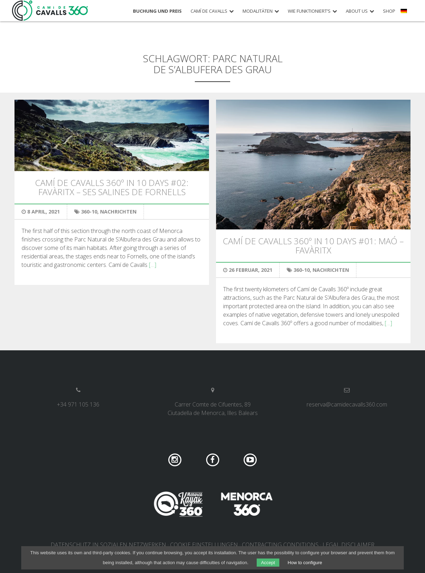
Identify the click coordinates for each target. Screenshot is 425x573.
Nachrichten (118, 211)
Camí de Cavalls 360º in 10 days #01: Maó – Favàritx (313, 245)
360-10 (89, 211)
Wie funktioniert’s (309, 11)
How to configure (305, 562)
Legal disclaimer (348, 545)
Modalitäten (258, 11)
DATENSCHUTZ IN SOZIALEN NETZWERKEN (108, 545)
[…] (152, 265)
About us (357, 11)
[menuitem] (404, 13)
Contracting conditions (280, 545)
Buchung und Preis (157, 11)
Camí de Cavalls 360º (50, 10)
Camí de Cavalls (209, 11)
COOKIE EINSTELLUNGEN (204, 545)
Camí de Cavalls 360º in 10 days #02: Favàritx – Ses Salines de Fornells (111, 187)
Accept (268, 562)
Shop (389, 11)
